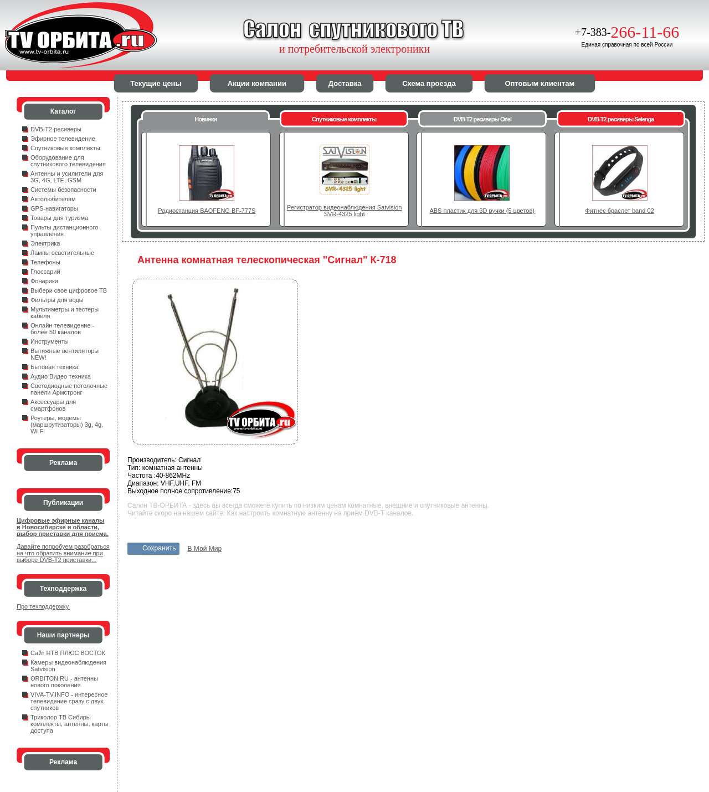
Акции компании (257, 83)
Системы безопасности (63, 189)
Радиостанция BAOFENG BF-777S (206, 210)
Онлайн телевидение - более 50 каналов (62, 328)
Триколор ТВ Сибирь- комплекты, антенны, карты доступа (69, 724)
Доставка (345, 83)
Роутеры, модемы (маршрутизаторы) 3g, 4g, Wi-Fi (66, 425)
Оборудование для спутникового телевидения (68, 160)
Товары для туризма (59, 217)
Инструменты (49, 341)
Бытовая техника (54, 367)
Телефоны (45, 262)
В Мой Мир (205, 549)
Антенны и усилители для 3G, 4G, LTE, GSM (66, 176)
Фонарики (44, 281)
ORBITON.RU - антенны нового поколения (64, 681)
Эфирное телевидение (62, 138)
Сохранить (159, 548)
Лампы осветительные (62, 252)
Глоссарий (45, 271)
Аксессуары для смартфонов (53, 405)
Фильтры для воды (57, 300)
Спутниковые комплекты (65, 148)
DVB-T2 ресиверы (55, 129)
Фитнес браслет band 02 (619, 210)
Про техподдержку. (43, 606)
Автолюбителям (52, 199)
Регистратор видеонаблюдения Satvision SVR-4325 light (344, 210)
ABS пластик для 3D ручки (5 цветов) (481, 210)
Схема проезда (429, 83)
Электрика (45, 243)
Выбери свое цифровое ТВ (68, 290)
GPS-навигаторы (54, 208)
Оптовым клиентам (539, 83)
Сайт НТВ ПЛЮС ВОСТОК (67, 653)
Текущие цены (155, 83)
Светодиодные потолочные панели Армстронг (68, 389)
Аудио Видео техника (60, 376)
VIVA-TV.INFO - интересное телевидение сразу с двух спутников (68, 701)
